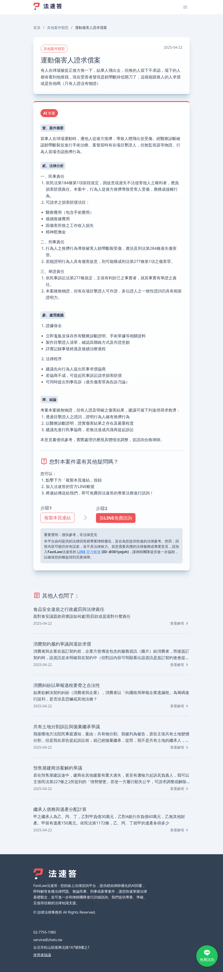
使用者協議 (42, 954)
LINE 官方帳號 (89, 551)
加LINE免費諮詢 (116, 518)
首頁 (36, 27)
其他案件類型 (57, 27)
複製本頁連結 (57, 518)
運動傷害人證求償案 (91, 27)
